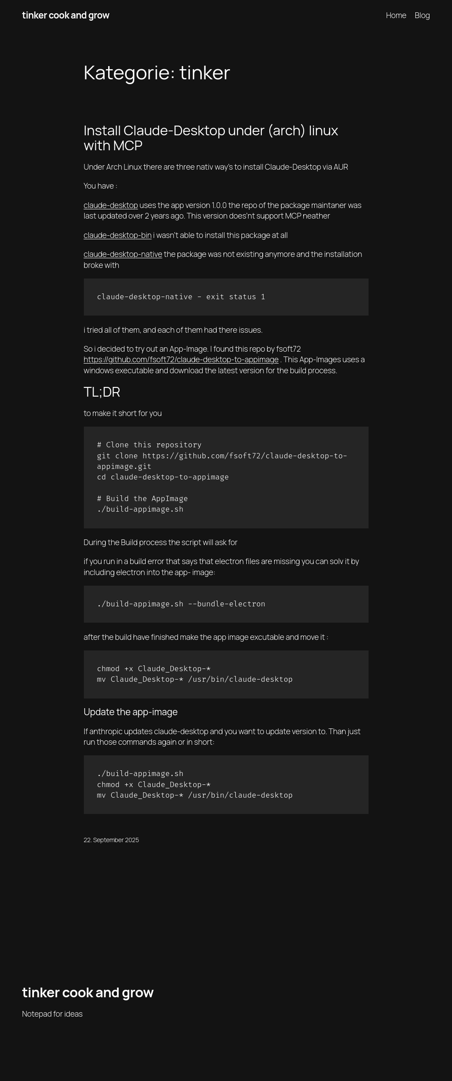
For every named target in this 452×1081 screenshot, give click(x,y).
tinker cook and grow (65, 15)
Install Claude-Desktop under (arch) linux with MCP (211, 138)
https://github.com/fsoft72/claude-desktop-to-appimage (181, 359)
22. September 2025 (111, 840)
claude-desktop (111, 205)
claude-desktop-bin (118, 235)
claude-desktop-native (123, 254)
